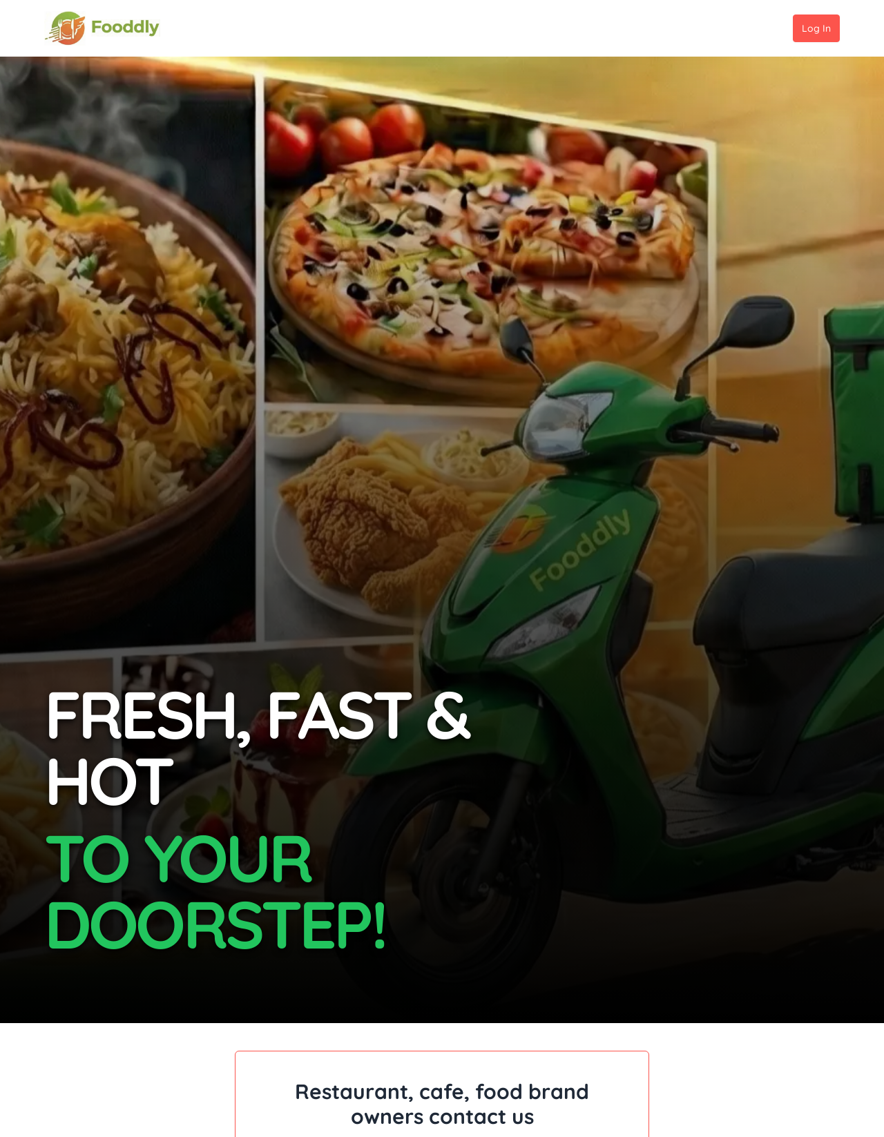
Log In (816, 28)
